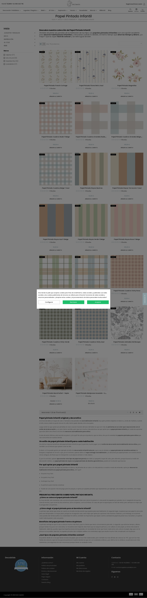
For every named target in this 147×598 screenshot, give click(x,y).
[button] (145, 299)
